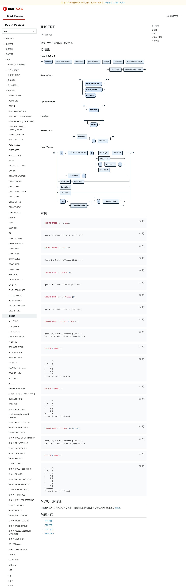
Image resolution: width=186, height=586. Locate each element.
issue (117, 444)
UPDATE (49, 466)
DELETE (48, 457)
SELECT (48, 462)
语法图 (154, 30)
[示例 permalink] (49, 213)
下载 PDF (47, 35)
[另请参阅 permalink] (55, 451)
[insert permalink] (57, 27)
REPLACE (49, 470)
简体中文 (174, 16)
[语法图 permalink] (52, 49)
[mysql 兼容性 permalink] (63, 437)
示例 (153, 33)
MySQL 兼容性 (158, 37)
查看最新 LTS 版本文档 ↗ (115, 3)
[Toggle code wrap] (140, 221)
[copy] (143, 221)
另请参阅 (155, 41)
